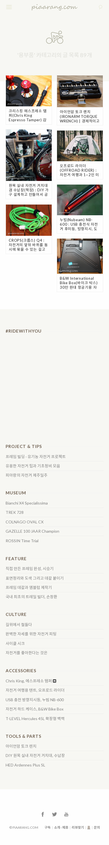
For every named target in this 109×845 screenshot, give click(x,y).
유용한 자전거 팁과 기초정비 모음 (33, 466)
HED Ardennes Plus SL (25, 765)
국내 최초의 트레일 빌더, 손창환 (31, 597)
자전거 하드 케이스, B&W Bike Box (34, 709)
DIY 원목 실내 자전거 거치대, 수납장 (35, 755)
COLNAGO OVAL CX (25, 522)
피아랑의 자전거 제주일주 (26, 475)
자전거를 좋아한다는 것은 (26, 653)
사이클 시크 (15, 643)
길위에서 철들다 (19, 625)
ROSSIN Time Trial (22, 541)
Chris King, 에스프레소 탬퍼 (29, 681)
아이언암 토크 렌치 (21, 746)
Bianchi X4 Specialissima (27, 503)
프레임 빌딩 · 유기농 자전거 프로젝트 (36, 457)
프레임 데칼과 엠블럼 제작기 (29, 588)
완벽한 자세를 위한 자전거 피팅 (31, 634)
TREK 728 (15, 512)
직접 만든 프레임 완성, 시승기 (30, 569)
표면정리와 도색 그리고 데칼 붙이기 (35, 578)
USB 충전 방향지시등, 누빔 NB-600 (35, 700)
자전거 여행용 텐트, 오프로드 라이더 (35, 690)
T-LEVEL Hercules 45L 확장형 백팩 (35, 719)
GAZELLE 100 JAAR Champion (32, 531)
